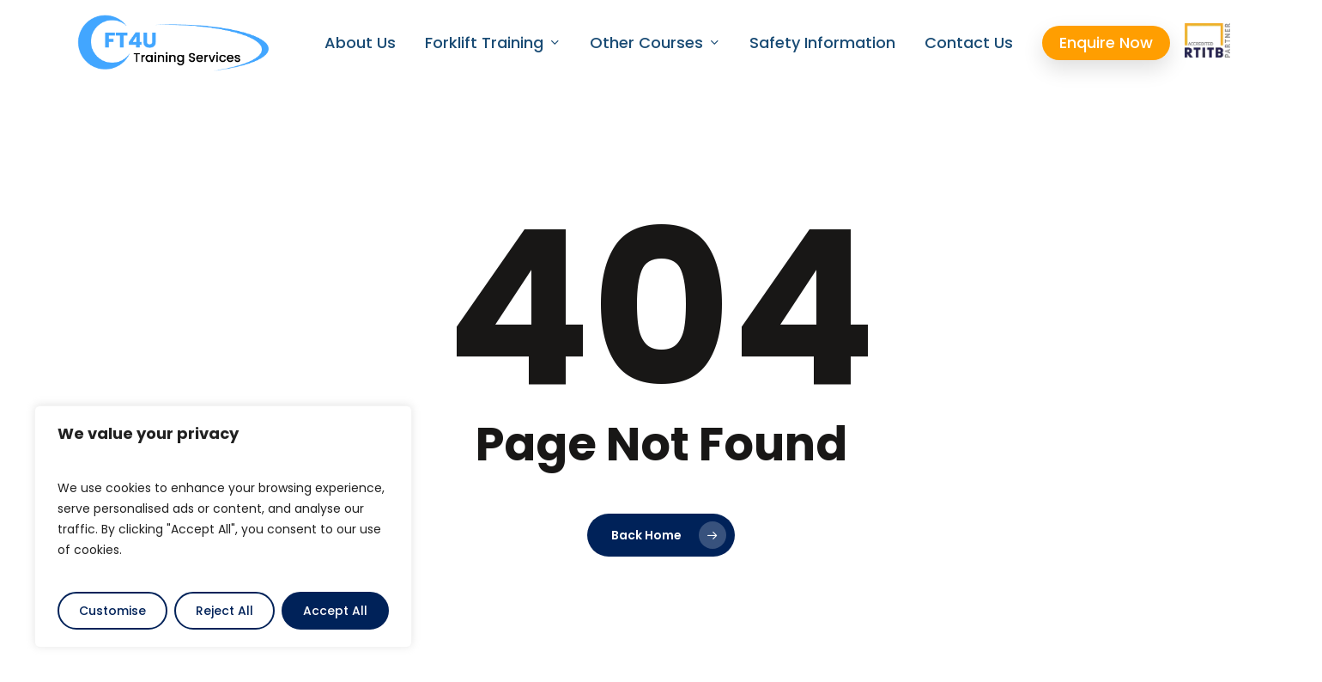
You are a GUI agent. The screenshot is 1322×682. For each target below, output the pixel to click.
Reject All (224, 610)
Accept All (335, 610)
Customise (112, 610)
